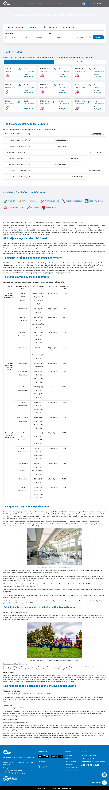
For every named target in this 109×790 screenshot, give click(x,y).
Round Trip (80, 62)
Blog (46, 3)
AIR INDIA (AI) (32, 207)
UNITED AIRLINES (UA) (94, 201)
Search (98, 37)
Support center (57, 3)
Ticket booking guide (70, 761)
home (32, 3)
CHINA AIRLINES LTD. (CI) (13, 207)
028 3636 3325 (90, 764)
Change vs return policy (71, 770)
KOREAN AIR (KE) (48, 207)
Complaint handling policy (72, 767)
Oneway (28, 62)
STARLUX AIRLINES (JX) (49, 201)
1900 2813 (87, 758)
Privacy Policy (68, 758)
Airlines (39, 3)
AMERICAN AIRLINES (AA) (72, 201)
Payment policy (69, 764)
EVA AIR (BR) (9, 201)
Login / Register (97, 3)
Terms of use (68, 755)
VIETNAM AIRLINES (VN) (28, 201)
